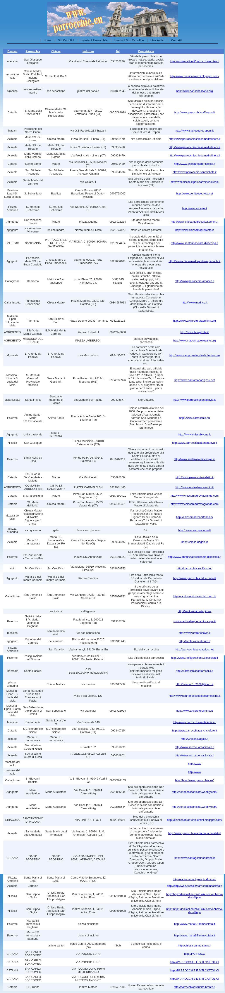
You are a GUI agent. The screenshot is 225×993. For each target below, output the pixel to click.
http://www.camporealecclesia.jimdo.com (194, 355)
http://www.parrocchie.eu (194, 417)
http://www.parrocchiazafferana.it (194, 112)
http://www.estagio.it (194, 208)
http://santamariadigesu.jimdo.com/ (194, 879)
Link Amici (158, 40)
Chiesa (55, 51)
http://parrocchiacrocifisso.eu (194, 568)
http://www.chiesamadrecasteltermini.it (194, 221)
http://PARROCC (194, 953)
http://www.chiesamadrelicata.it (194, 230)
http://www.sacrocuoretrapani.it (194, 130)
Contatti (176, 40)
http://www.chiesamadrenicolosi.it (194, 163)
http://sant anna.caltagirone (194, 611)
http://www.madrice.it (194, 302)
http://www (194, 763)
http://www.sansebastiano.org (194, 91)
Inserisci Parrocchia (94, 40)
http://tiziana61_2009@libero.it (194, 684)
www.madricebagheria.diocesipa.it (194, 621)
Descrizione (146, 51)
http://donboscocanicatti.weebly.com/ (194, 792)
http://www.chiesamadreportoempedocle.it (195, 261)
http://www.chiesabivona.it (195, 434)
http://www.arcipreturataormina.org (194, 320)
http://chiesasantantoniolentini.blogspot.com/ (194, 819)
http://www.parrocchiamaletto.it (194, 477)
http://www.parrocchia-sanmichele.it (194, 172)
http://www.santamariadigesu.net (194, 380)
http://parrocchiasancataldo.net (194, 649)
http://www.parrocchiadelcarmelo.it (194, 578)
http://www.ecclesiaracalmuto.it (194, 487)
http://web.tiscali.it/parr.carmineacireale (194, 182)
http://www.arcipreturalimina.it (194, 710)
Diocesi (12, 51)
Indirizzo (88, 51)
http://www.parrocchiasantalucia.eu (194, 722)
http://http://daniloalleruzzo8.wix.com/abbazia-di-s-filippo (194, 895)
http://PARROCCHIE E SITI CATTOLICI (194, 962)
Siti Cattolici (66, 40)
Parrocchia (33, 51)
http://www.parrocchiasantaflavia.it (194, 399)
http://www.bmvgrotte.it (194, 332)
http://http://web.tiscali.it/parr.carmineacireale (194, 885)
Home (48, 40)
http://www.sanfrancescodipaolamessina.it (195, 695)
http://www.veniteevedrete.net (194, 193)
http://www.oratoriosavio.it (195, 632)
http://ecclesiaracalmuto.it (194, 641)
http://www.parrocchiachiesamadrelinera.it (194, 138)
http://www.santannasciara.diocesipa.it (194, 243)
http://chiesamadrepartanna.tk (194, 517)
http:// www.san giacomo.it (194, 530)
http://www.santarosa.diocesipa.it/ (194, 459)
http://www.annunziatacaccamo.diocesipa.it (194, 556)
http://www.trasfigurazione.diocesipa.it (194, 657)
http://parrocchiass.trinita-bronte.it (194, 987)
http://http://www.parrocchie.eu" (194, 780)
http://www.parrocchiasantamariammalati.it (194, 833)
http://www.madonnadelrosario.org (194, 340)
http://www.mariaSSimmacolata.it (194, 923)
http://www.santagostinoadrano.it (194, 858)
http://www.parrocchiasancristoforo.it (194, 730)
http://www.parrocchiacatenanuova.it (194, 442)
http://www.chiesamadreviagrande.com (195, 495)
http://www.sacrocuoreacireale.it (194, 747)
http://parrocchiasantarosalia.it (194, 670)
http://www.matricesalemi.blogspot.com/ (194, 76)
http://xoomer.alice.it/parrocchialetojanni (194, 61)
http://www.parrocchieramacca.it (194, 281)
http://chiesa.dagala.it (194, 542)
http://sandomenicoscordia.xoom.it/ (194, 596)
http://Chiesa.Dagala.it (194, 738)
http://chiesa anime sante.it (194, 945)
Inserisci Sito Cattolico (129, 40)
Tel (118, 51)
